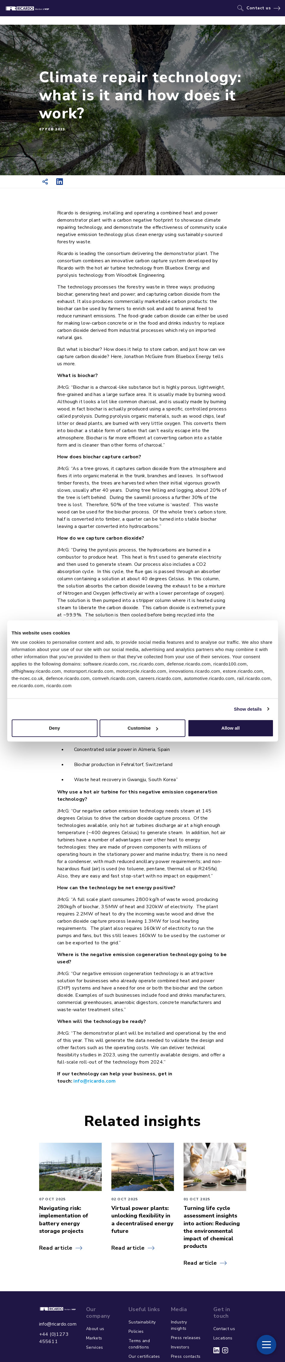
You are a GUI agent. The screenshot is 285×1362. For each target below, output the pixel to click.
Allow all (230, 728)
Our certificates (144, 1356)
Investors (180, 1347)
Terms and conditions (139, 1344)
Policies (136, 1331)
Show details (248, 709)
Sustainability (142, 1322)
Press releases (186, 1338)
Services (94, 1347)
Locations (223, 1338)
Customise (143, 728)
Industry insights (179, 1325)
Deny (54, 728)
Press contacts (186, 1356)
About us (95, 1329)
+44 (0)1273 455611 (54, 1338)
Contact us (258, 8)
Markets (94, 1338)
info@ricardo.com (57, 1324)
